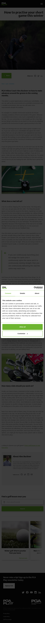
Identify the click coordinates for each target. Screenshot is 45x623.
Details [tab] (22, 293)
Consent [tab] (8, 293)
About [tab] (37, 293)
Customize (23, 333)
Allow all (22, 327)
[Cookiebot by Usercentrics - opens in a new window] (34, 287)
